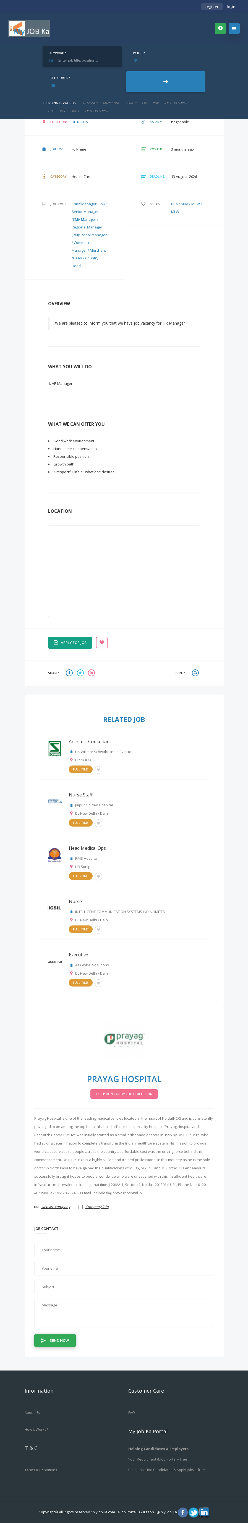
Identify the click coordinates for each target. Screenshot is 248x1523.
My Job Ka (169, 1511)
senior (131, 103)
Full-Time (80, 769)
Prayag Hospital (124, 1079)
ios (62, 111)
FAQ (131, 1412)
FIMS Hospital (86, 858)
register (211, 6)
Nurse (75, 901)
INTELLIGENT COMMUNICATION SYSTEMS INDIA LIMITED (120, 911)
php (156, 103)
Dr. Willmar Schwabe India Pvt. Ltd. (103, 751)
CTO (51, 111)
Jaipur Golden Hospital (94, 805)
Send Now (55, 1340)
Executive (78, 955)
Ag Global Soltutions (92, 964)
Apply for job (70, 642)
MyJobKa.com (104, 1511)
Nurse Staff (81, 795)
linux (74, 111)
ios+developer (96, 111)
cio (144, 103)
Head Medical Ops (87, 848)
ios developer (175, 103)
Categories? (59, 78)
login (231, 6)
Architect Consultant (90, 741)
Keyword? (57, 53)
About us (32, 1412)
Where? (139, 53)
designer (90, 103)
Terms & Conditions (41, 1469)
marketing (111, 103)
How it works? (36, 1429)
